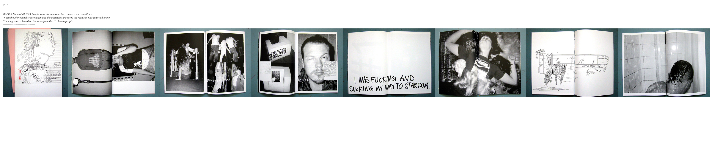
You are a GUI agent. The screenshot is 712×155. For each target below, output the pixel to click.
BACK (6, 14)
